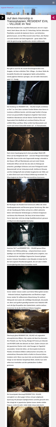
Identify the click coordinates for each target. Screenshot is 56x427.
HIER (11, 79)
